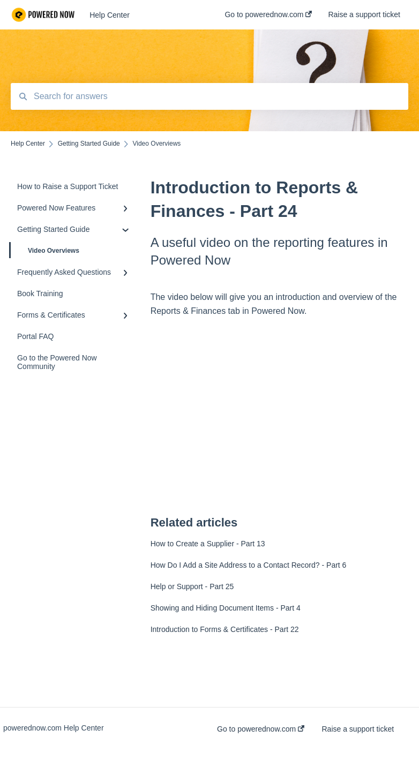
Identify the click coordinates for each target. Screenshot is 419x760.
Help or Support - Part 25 (192, 586)
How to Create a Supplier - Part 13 (208, 543)
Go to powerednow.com (260, 729)
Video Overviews (45, 250)
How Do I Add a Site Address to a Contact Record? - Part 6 (249, 565)
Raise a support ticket (358, 729)
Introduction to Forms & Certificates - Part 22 (225, 629)
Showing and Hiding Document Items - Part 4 (226, 608)
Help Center (109, 15)
